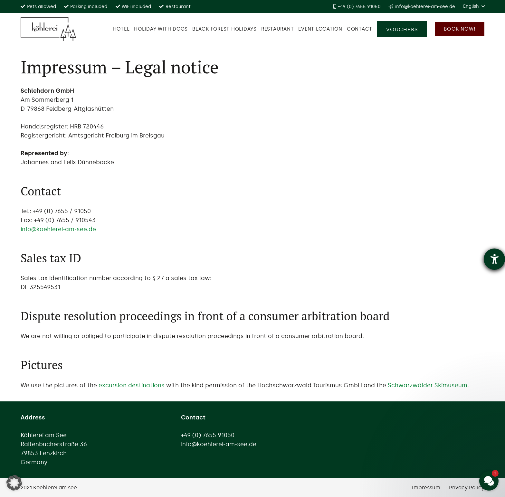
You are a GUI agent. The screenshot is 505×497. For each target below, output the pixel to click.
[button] (474, 6)
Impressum (426, 487)
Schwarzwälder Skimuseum (427, 385)
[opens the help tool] (494, 259)
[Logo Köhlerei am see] (48, 29)
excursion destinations (132, 385)
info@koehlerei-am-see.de (58, 229)
